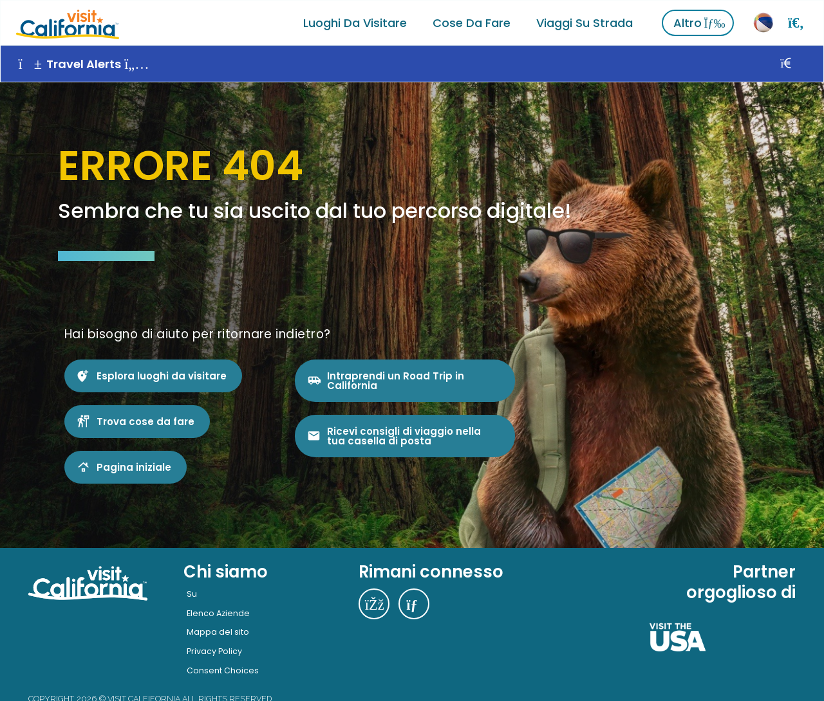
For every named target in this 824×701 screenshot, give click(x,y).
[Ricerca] (796, 22)
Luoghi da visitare (355, 22)
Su (192, 592)
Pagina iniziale (134, 465)
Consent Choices (223, 668)
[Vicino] (800, 63)
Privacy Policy (214, 649)
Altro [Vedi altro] (699, 22)
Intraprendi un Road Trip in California (395, 378)
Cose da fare (471, 22)
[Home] (66, 22)
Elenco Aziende (218, 611)
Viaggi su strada (584, 22)
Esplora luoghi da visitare (162, 374)
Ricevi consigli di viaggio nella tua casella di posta (404, 434)
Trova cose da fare (145, 419)
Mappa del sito (218, 630)
